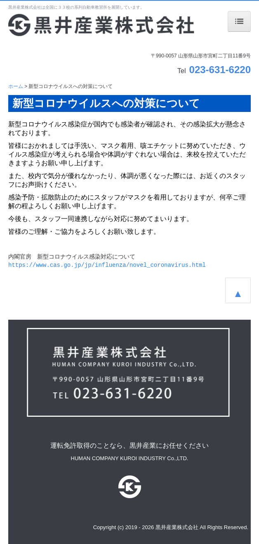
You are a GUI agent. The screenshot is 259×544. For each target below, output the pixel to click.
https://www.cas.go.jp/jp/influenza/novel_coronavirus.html (107, 265)
